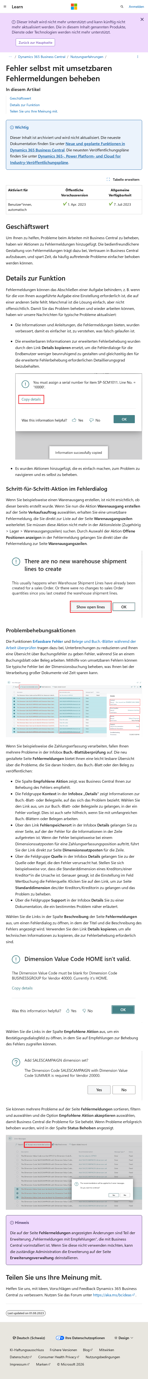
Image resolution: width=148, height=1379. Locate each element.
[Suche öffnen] (122, 6)
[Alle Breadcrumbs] (10, 57)
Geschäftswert (20, 98)
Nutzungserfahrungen (86, 56)
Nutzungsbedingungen (103, 1357)
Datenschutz (19, 1357)
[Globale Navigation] (5, 6)
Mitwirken (106, 1349)
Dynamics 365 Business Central (41, 56)
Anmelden (136, 6)
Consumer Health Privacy (57, 1357)
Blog (86, 1349)
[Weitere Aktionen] (138, 57)
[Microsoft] (74, 6)
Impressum (18, 1364)
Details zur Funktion (25, 104)
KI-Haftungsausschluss (27, 1349)
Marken (42, 1364)
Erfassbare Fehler (48, 641)
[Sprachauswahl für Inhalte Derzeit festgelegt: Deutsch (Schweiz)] (29, 1338)
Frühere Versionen (63, 1349)
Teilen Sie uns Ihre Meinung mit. (34, 111)
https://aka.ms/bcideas (112, 1294)
